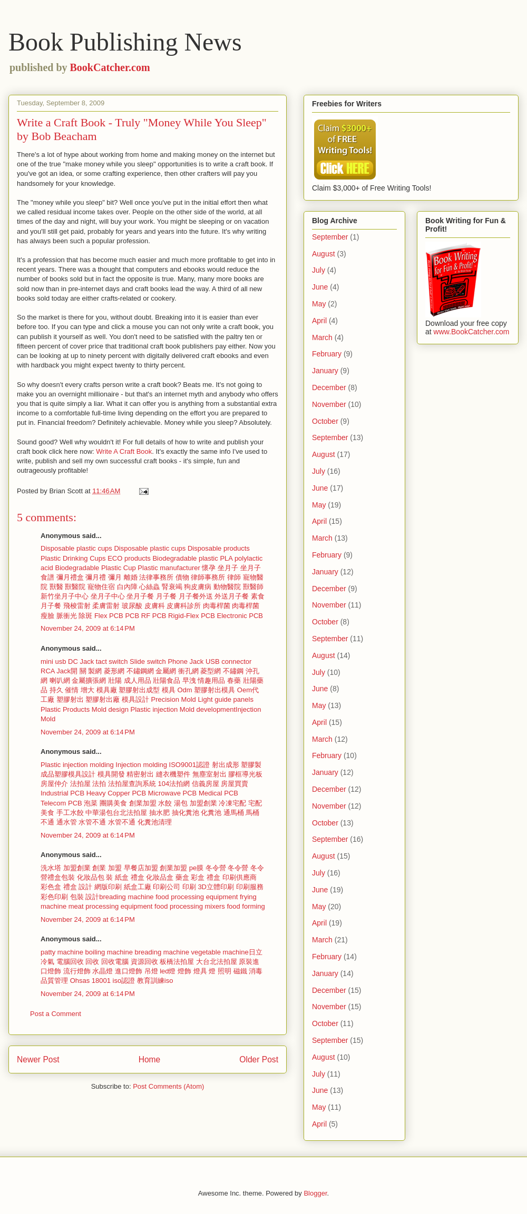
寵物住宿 (101, 587)
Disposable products (219, 548)
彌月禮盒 (70, 577)
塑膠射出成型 (139, 690)
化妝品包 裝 (95, 877)
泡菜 (90, 803)
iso (168, 980)
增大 (87, 690)
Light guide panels (225, 699)
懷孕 (209, 568)
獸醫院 (75, 587)
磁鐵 (240, 971)
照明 (224, 971)
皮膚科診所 (184, 606)
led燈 (167, 971)
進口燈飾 (128, 971)
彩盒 (197, 877)
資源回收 (145, 962)
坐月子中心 (108, 596)
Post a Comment (55, 1014)
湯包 (181, 803)
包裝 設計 (85, 897)
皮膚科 (154, 606)
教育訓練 (150, 980)
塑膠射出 (70, 699)
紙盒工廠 (137, 887)
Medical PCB (218, 793)
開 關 (78, 671)
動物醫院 (227, 587)
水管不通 (92, 822)
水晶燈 (102, 971)
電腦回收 (71, 962)
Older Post (258, 1059)
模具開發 (111, 774)
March (322, 337)
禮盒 (137, 877)
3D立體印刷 (216, 887)
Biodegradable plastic (185, 558)
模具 (168, 690)
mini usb (53, 661)
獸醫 (56, 587)
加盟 (115, 868)
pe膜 (196, 868)
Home (150, 1059)
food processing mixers (189, 906)
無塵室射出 (209, 774)
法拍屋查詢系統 (132, 784)
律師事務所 (208, 577)
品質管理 (54, 980)
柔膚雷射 (106, 606)
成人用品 (137, 680)
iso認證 (124, 980)
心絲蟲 (149, 587)
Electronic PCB (240, 616)
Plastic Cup (118, 568)
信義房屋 (205, 784)
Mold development (208, 709)
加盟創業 (203, 803)
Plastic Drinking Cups (73, 558)
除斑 (85, 616)
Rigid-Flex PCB (191, 616)
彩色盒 (52, 887)
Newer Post (38, 1059)
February (326, 354)
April (319, 320)
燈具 (200, 971)
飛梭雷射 (77, 606)
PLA (226, 558)
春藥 (234, 680)
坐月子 (228, 568)
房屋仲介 (54, 784)
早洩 (189, 680)
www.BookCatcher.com (472, 331)
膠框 (235, 774)
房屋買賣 (234, 784)
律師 (234, 577)
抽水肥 (159, 813)
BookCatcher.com (110, 67)
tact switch (112, 661)
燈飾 (184, 971)
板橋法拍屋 (177, 962)
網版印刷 (108, 887)
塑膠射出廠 (102, 699)
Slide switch (148, 661)
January (325, 370)
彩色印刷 (55, 897)
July (318, 270)
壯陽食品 (166, 680)
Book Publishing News (125, 42)
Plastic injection (154, 709)
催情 (72, 690)
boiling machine (109, 952)
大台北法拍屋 (216, 962)
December (329, 387)
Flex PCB (108, 616)
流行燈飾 (77, 971)
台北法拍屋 (130, 813)
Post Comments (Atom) (168, 1086)
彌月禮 (95, 577)
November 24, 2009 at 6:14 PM (88, 628)
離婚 (131, 577)
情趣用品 (211, 680)
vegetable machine (220, 952)
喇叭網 (60, 680)
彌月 (115, 577)
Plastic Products (65, 709)
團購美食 (113, 803)
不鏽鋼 (233, 671)
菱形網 (114, 671)
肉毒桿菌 (216, 606)
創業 (99, 868)
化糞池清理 (155, 822)
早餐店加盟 (141, 868)
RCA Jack (56, 671)
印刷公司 (166, 887)
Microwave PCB (172, 793)
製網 (95, 671)
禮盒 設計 (78, 887)
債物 (182, 577)
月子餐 (166, 596)
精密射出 (140, 774)
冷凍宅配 (232, 803)
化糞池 (211, 813)
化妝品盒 (160, 877)
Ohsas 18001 (90, 980)
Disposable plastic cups (76, 548)
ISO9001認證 (189, 765)
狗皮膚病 (197, 587)
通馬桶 (233, 813)
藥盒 (182, 877)
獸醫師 (253, 587)
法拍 (99, 784)
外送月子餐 (231, 596)
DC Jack (81, 661)
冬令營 (216, 868)
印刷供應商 (239, 877)
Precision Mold (173, 699)
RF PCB (154, 616)
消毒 (255, 971)
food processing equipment (196, 897)
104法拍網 (174, 784)
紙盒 (123, 877)
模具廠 (106, 690)
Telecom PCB (61, 803)
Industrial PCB (62, 793)
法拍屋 (80, 784)
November (329, 404)
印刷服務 (250, 887)
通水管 (66, 822)
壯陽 (115, 680)
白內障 (127, 587)
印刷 (189, 887)
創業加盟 (143, 803)
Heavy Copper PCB (116, 793)
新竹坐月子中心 (65, 596)
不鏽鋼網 (140, 671)
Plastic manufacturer (169, 568)
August (323, 254)
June (320, 287)
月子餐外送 (196, 596)
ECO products (129, 558)
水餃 (165, 803)
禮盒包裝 (61, 877)
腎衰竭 (172, 587)
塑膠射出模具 (214, 690)
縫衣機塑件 (173, 774)
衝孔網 (188, 671)
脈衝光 (66, 616)
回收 (93, 962)
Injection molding (141, 765)
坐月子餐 (140, 596)
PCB (132, 616)
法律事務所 (156, 577)
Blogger (315, 1193)
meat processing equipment (111, 906)
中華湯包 (99, 813)
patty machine (62, 952)
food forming (246, 906)
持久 (56, 690)
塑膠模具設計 (74, 774)
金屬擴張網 (89, 680)
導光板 (252, 774)
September (330, 237)
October (325, 421)
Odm (184, 690)
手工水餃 (70, 813)
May (319, 304)
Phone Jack (185, 661)
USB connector (228, 661)
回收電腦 (116, 962)
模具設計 (135, 699)
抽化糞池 (185, 813)
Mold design (110, 709)
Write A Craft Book (124, 451)
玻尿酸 (132, 606)
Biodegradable (77, 568)
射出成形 (225, 765)
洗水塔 (51, 868)
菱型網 (210, 671)
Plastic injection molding (77, 765)
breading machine (126, 897)
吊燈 (151, 971)
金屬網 (165, 671)
